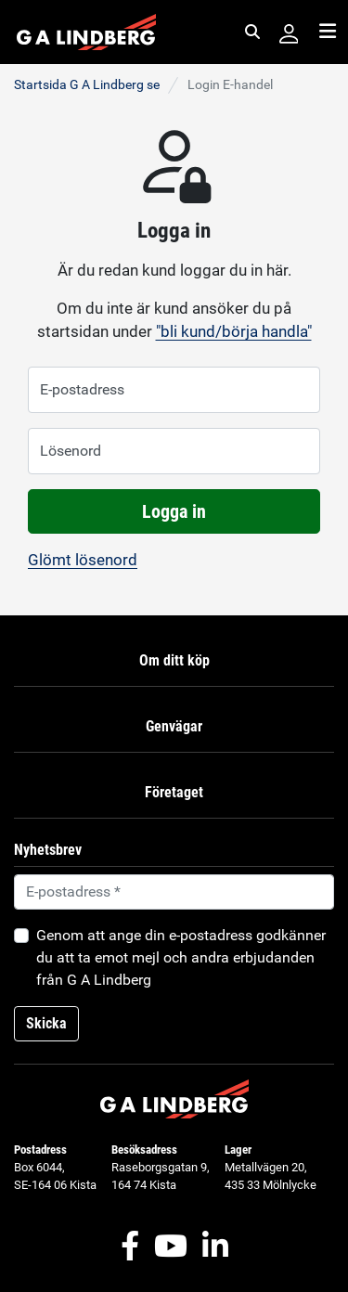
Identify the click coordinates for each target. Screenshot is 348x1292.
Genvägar (174, 726)
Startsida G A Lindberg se (87, 84)
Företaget (174, 792)
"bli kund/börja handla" (234, 331)
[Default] (174, 892)
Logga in (174, 511)
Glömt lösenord (82, 559)
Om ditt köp (174, 660)
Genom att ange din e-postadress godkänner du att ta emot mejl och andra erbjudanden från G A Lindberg (181, 957)
